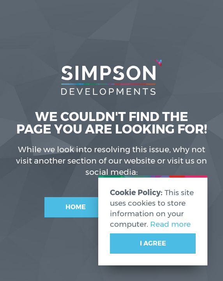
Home (75, 207)
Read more (170, 224)
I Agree (153, 243)
